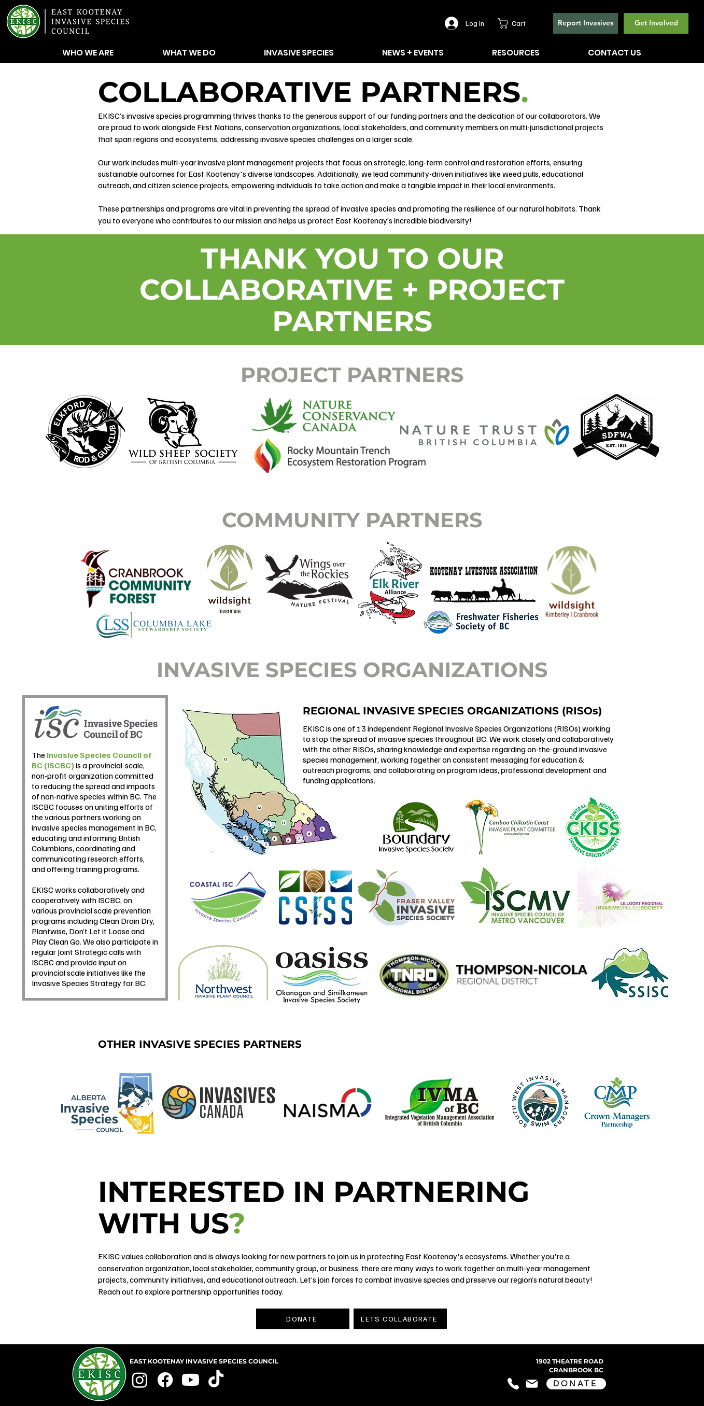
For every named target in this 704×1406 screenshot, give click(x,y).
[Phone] (513, 1384)
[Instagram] (140, 1380)
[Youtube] (190, 1380)
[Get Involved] (656, 23)
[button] (518, 23)
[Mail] (531, 1384)
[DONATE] (302, 1319)
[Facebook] (165, 1380)
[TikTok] (216, 1380)
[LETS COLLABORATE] (400, 1319)
